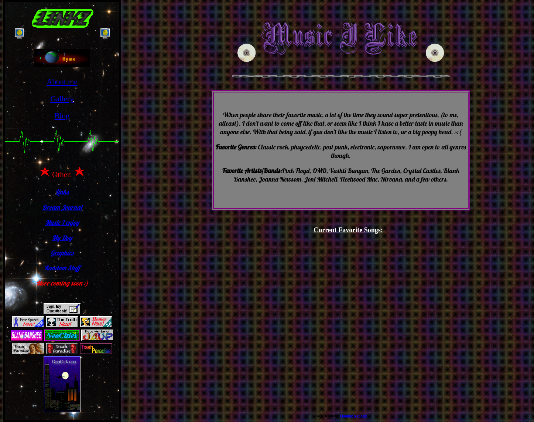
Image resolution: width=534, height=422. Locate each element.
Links (62, 192)
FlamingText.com (353, 416)
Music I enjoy (62, 222)
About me (62, 81)
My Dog (62, 237)
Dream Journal (62, 207)
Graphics (62, 253)
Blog (62, 115)
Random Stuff (62, 268)
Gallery (62, 98)
